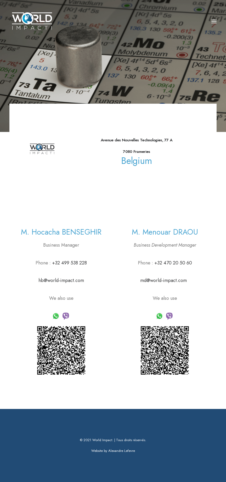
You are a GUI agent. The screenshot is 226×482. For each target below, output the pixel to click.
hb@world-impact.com (61, 280)
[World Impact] (32, 21)
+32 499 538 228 (69, 262)
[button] (214, 21)
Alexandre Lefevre (121, 450)
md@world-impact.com (163, 280)
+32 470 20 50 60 (173, 262)
